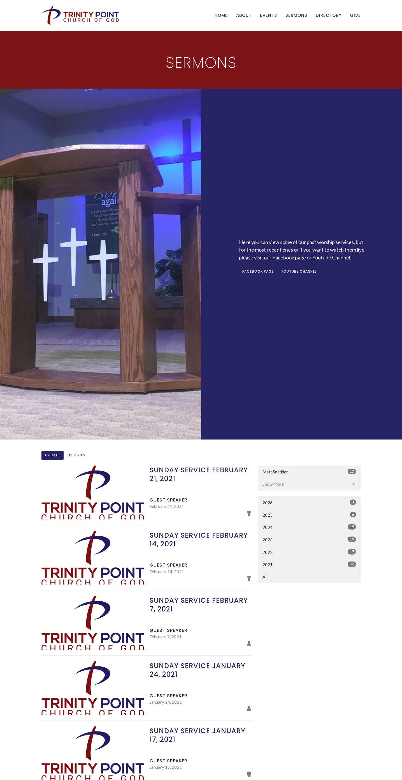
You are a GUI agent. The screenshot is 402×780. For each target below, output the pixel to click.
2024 (309, 527)
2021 (309, 564)
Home (221, 15)
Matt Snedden (309, 471)
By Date (52, 455)
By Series (76, 455)
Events (268, 15)
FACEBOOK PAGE (258, 271)
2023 (309, 539)
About (244, 15)
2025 (309, 514)
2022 (309, 552)
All (265, 576)
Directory (328, 15)
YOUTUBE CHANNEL (299, 271)
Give (355, 15)
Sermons (296, 15)
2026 (309, 502)
